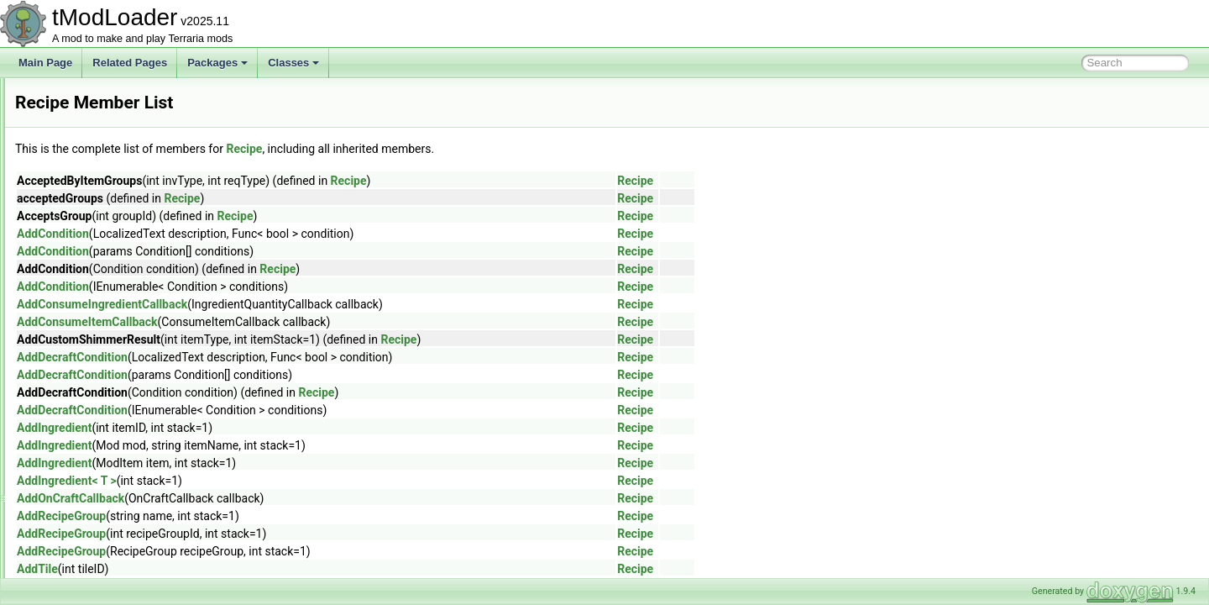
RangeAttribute (89, 225)
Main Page (45, 62)
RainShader (81, 188)
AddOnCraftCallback (280, 498)
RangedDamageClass (104, 244)
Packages (217, 62)
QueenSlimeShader (99, 96)
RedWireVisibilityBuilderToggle (123, 465)
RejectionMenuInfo (97, 558)
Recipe (70, 336)
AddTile (247, 569)
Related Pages (129, 62)
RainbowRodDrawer (100, 170)
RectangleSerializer (99, 447)
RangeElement (88, 262)
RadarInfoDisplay (94, 133)
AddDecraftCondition (282, 357)
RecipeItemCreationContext (117, 410)
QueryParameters (95, 114)
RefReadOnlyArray (97, 521)
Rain (65, 151)
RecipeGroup (85, 373)
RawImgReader (90, 318)
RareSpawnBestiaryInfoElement (126, 281)
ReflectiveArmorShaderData (118, 502)
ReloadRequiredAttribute (110, 576)
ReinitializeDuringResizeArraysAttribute (143, 539)
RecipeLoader (86, 428)
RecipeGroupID (90, 391)
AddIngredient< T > (277, 480)
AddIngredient (264, 427)
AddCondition (263, 233)
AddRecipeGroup (271, 516)
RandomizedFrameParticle (115, 207)
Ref (63, 484)
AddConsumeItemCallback (297, 322)
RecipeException (93, 354)
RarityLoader (84, 299)
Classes (293, 62)
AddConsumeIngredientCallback (312, 304)
